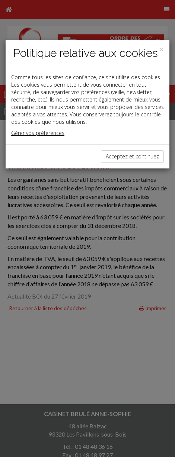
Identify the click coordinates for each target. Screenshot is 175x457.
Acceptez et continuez (132, 156)
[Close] (161, 50)
